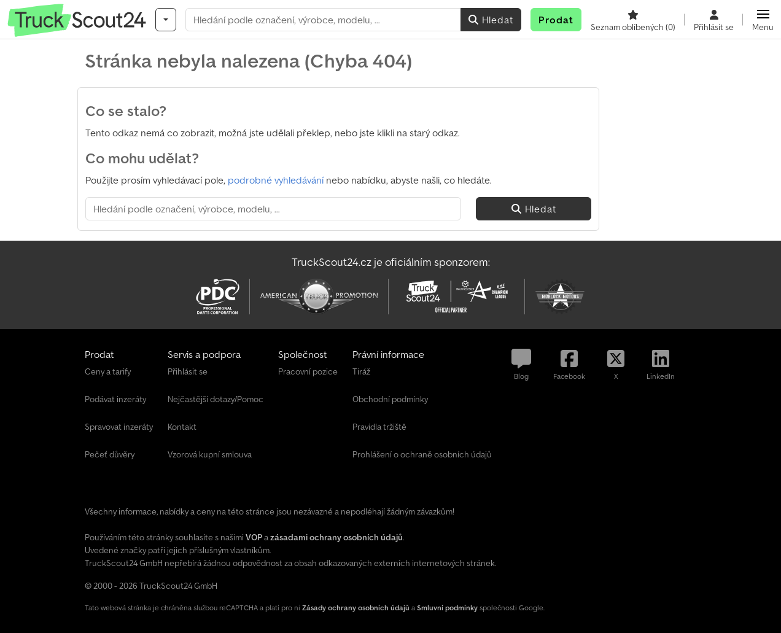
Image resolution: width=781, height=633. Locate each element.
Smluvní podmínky (447, 607)
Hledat (490, 20)
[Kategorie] (165, 19)
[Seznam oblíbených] (633, 19)
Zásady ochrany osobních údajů (356, 607)
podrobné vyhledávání (276, 180)
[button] (763, 19)
